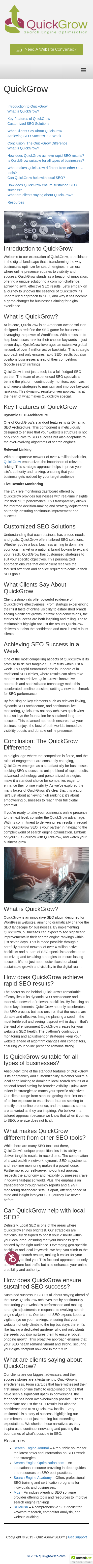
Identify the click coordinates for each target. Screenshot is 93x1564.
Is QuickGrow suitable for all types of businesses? (45, 160)
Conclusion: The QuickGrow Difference (37, 143)
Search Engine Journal (31, 1448)
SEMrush (21, 1507)
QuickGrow (12, 462)
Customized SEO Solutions (28, 124)
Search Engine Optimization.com (39, 1463)
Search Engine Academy (33, 1478)
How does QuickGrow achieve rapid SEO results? (45, 156)
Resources (15, 202)
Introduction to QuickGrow (27, 106)
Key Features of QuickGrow (28, 119)
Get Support (77, 1537)
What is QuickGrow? (23, 111)
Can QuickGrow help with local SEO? (36, 178)
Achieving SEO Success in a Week (34, 136)
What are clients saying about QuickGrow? (40, 195)
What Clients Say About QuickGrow (34, 131)
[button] (46, 49)
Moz (17, 1492)
